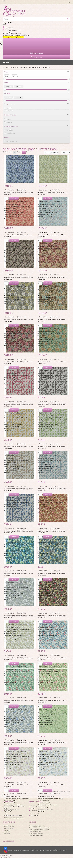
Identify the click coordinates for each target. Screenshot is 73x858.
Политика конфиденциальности (13, 815)
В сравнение (21, 190)
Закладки (7, 831)
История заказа (8, 828)
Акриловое (9, 130)
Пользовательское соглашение (13, 818)
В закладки (9, 190)
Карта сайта (34, 815)
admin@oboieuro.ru (37, 835)
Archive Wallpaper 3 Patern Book (39, 67)
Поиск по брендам (12, 67)
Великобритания (11, 141)
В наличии (9, 111)
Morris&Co (23, 67)
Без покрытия (10, 133)
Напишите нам (36, 57)
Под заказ (9, 108)
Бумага (8, 119)
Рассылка (7, 833)
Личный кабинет (9, 826)
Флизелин (9, 122)
